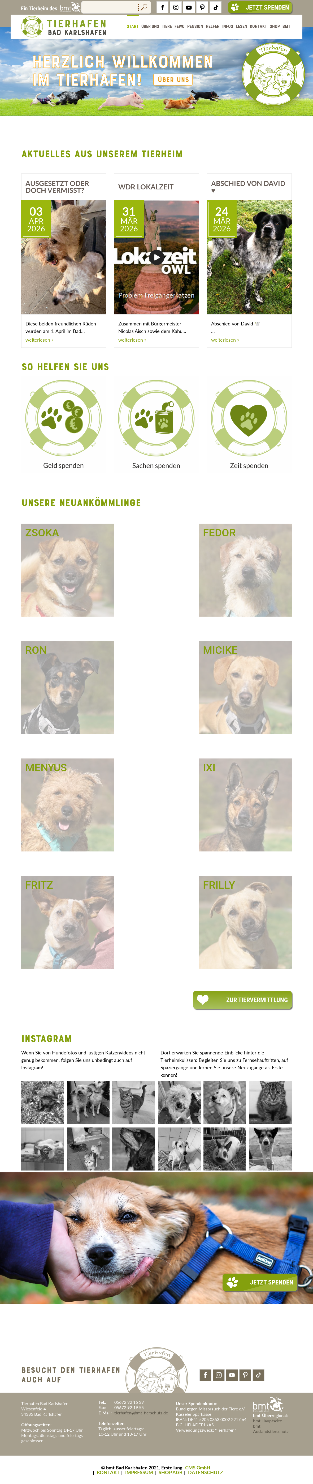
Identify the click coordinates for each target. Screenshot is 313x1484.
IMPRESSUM (139, 1472)
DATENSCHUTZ (205, 1472)
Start (133, 26)
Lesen (241, 26)
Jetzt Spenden (260, 7)
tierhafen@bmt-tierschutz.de (141, 1412)
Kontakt (258, 26)
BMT (286, 26)
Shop (275, 26)
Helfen (213, 26)
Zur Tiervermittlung (242, 1000)
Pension (195, 26)
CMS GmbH (197, 1467)
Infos (227, 26)
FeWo (180, 26)
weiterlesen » (39, 340)
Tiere (167, 26)
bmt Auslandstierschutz (271, 1428)
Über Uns (150, 26)
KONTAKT (108, 1472)
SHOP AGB (170, 1472)
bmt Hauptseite (267, 1420)
